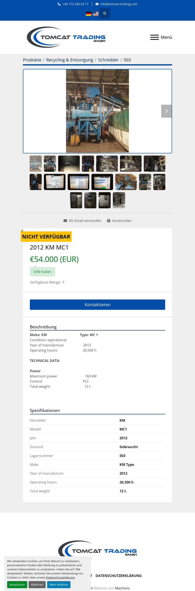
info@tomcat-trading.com (118, 4)
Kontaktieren (97, 304)
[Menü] (154, 37)
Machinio (122, 588)
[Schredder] (108, 60)
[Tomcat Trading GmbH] (97, 550)
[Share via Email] (82, 221)
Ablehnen (37, 584)
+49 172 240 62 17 (75, 4)
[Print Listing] (119, 221)
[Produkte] (32, 60)
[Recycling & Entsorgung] (69, 60)
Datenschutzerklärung (60, 577)
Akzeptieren (17, 584)
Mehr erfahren (59, 584)
